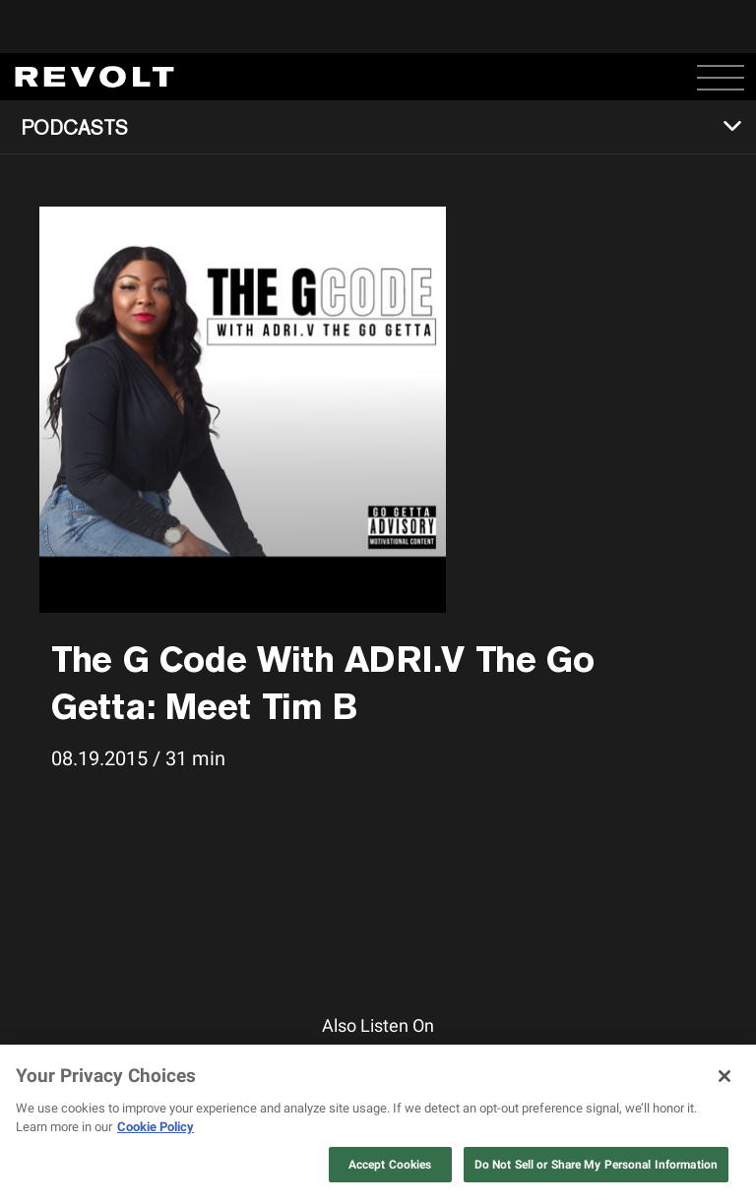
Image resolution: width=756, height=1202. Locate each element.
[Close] (724, 1076)
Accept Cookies (390, 1165)
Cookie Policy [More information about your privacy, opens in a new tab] (155, 1126)
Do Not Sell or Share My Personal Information (596, 1165)
